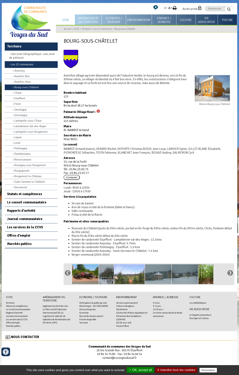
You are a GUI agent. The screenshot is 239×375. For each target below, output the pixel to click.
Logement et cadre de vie (54, 316)
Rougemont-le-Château (27, 176)
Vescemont (20, 187)
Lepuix (18, 137)
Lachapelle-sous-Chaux (27, 120)
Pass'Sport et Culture (199, 318)
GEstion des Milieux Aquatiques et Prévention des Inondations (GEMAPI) (132, 316)
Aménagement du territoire (88, 20)
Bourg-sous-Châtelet (124, 28)
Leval (17, 143)
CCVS (65, 20)
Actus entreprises (87, 309)
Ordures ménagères (125, 306)
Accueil (67, 28)
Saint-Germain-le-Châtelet (29, 181)
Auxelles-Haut (22, 81)
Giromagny (20, 109)
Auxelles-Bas (22, 76)
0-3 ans (156, 302)
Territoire (86, 28)
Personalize (208, 370)
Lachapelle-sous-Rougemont (31, 131)
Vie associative (206, 20)
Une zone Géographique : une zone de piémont (32, 56)
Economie (84, 312)
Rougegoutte (21, 170)
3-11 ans (157, 306)
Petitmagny (20, 148)
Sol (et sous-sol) (123, 322)
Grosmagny (20, 115)
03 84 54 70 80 (106, 354)
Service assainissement (127, 302)
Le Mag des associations (200, 315)
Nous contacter (25, 337)
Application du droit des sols (55, 306)
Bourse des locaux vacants (91, 316)
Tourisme (83, 322)
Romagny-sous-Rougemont (30, 165)
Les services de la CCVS (25, 227)
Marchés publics (19, 244)
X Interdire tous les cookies (176, 370)
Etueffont (19, 98)
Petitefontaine (22, 154)
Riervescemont (22, 159)
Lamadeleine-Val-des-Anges (30, 126)
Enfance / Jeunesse (164, 20)
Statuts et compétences (24, 194)
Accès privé (190, 9)
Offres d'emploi (18, 235)
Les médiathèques (197, 302)
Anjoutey (19, 70)
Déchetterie (122, 309)
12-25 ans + (158, 309)
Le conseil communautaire (26, 202)
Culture (186, 20)
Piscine (227, 20)
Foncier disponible (87, 319)
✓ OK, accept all (140, 370)
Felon (17, 104)
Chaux (18, 92)
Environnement (139, 20)
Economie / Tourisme (114, 20)
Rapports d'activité (21, 211)
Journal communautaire (24, 219)
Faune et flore (122, 326)
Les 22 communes (102, 28)
